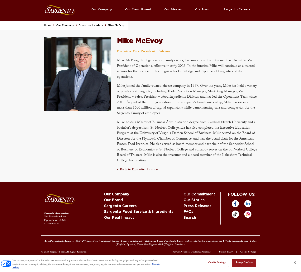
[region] (150, 263)
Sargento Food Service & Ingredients (138, 212)
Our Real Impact (119, 218)
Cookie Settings (248, 252)
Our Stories (173, 9)
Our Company (101, 9)
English (121, 245)
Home (47, 25)
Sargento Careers (237, 9)
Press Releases (197, 206)
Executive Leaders (91, 25)
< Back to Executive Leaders (138, 170)
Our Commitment (138, 9)
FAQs (188, 212)
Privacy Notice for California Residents (192, 252)
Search (190, 218)
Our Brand (202, 9)
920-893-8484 (51, 224)
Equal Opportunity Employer (60, 241)
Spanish (131, 245)
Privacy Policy (226, 252)
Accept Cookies (244, 263)
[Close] (295, 262)
